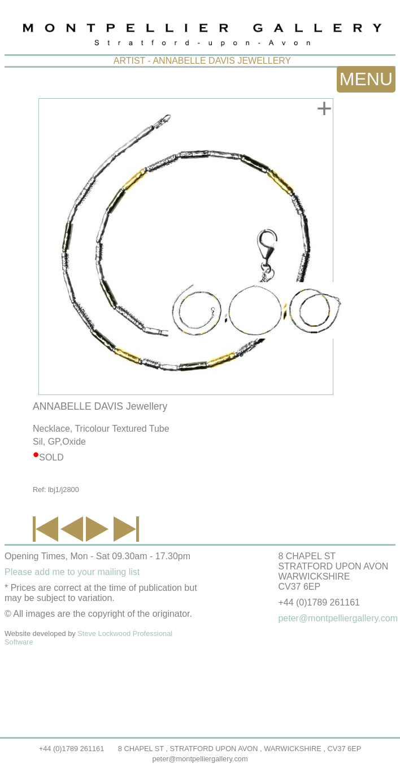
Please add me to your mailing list (72, 572)
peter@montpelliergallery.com (199, 759)
